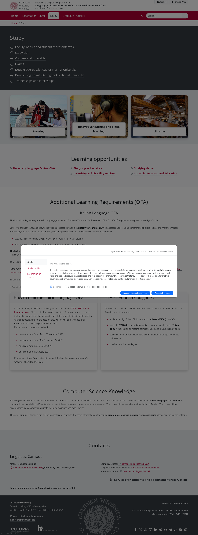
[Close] (174, 248)
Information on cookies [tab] (34, 276)
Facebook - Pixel (99, 287)
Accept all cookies (162, 293)
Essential (57, 287)
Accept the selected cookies (135, 293)
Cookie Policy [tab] (33, 268)
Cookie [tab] (30, 262)
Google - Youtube (76, 287)
